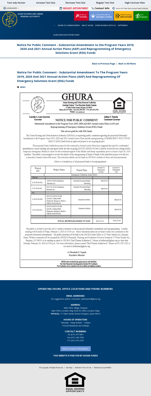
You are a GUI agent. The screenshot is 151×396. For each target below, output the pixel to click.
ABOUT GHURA (87, 25)
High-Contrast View (135, 2)
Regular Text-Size (105, 2)
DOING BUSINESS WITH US (105, 25)
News (22, 87)
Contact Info (100, 8)
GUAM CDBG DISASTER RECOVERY (66, 35)
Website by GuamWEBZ (102, 368)
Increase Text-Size (45, 2)
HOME (54, 25)
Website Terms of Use (83, 368)
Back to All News (127, 63)
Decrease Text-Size (75, 2)
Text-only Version (16, 2)
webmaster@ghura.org (90, 299)
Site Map (69, 368)
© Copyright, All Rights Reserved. (51, 368)
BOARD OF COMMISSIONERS (69, 25)
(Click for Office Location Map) (87, 311)
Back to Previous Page (104, 63)
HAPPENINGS (123, 25)
